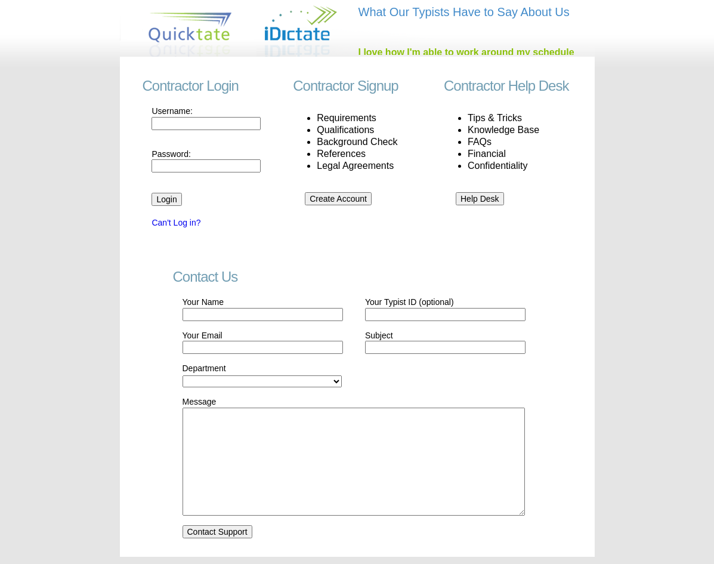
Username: (172, 111)
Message (200, 401)
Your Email (202, 335)
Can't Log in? (176, 222)
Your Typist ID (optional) (409, 302)
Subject (379, 335)
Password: (171, 154)
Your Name (203, 302)
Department (204, 368)
